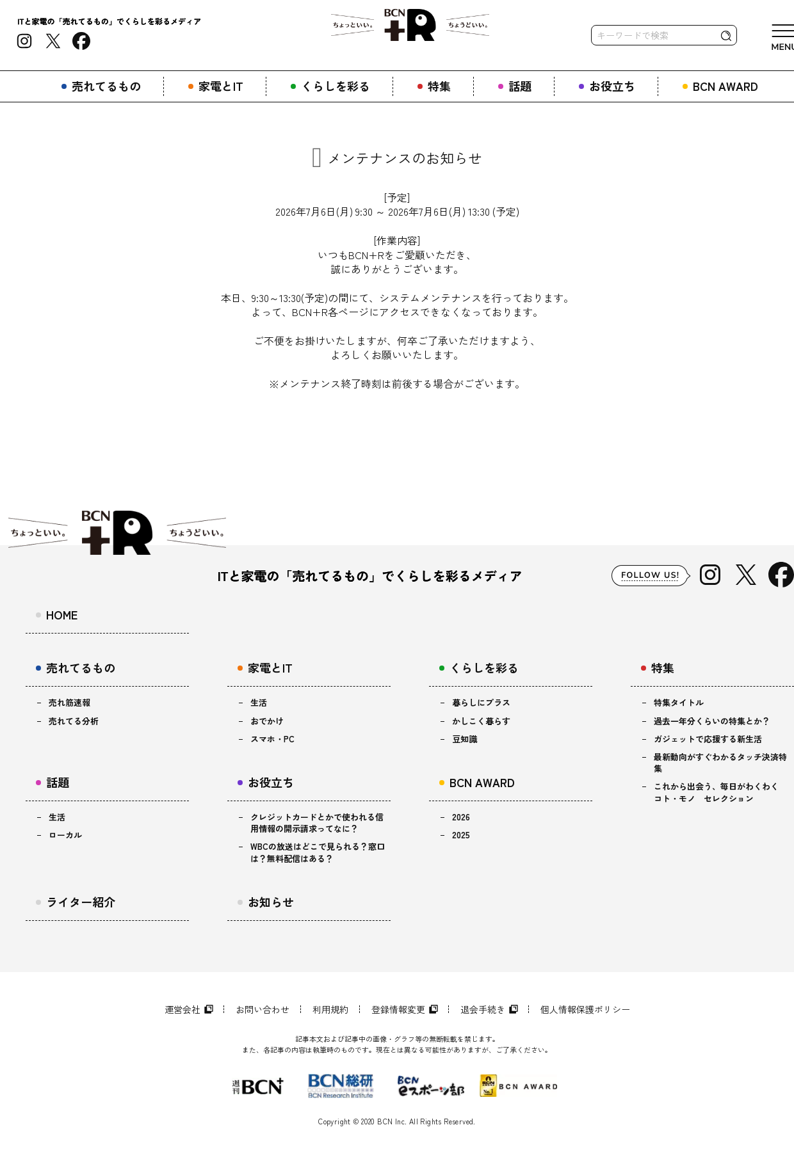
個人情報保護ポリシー (585, 1009)
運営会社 (182, 1009)
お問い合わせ (262, 1009)
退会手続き (482, 1009)
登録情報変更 (398, 1009)
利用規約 (330, 1009)
